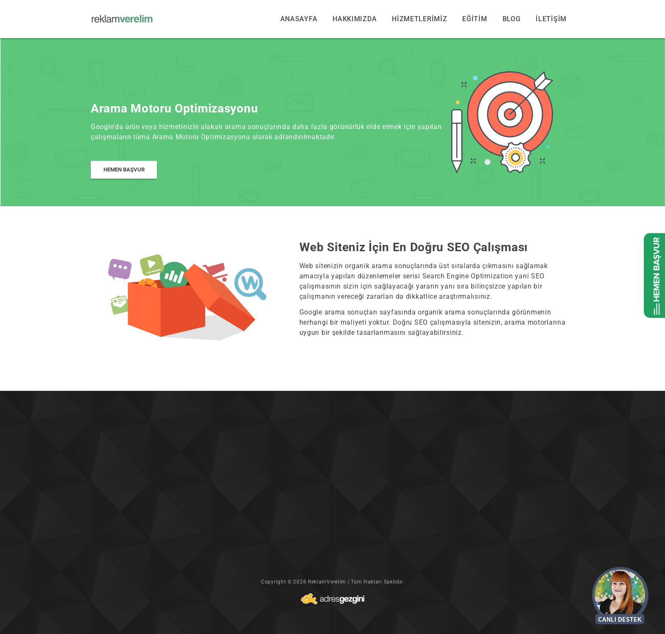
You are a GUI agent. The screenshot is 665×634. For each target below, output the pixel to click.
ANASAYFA (299, 19)
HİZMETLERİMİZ (419, 19)
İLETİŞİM (551, 19)
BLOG (512, 19)
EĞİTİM (474, 19)
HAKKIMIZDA (354, 19)
